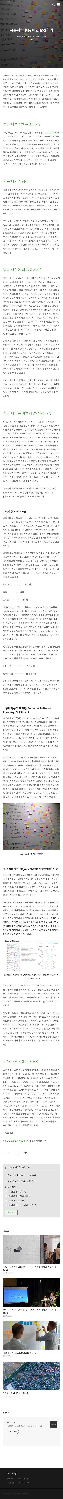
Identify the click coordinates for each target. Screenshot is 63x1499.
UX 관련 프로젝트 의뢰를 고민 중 (21, 1205)
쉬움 (24, 1175)
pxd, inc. (10, 1478)
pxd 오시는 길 (23, 1478)
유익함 (24, 1181)
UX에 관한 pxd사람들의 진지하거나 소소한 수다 (24, 1426)
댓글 (6, 1412)
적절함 (28, 1175)
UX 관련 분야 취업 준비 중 (18, 1196)
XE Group (10, 1482)
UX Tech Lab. (23, 1482)
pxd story (10, 1422)
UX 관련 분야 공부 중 (16, 1191)
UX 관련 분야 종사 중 (16, 1200)
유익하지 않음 (28, 1181)
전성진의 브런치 (18, 1140)
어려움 (32, 1175)
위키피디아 (52, 132)
